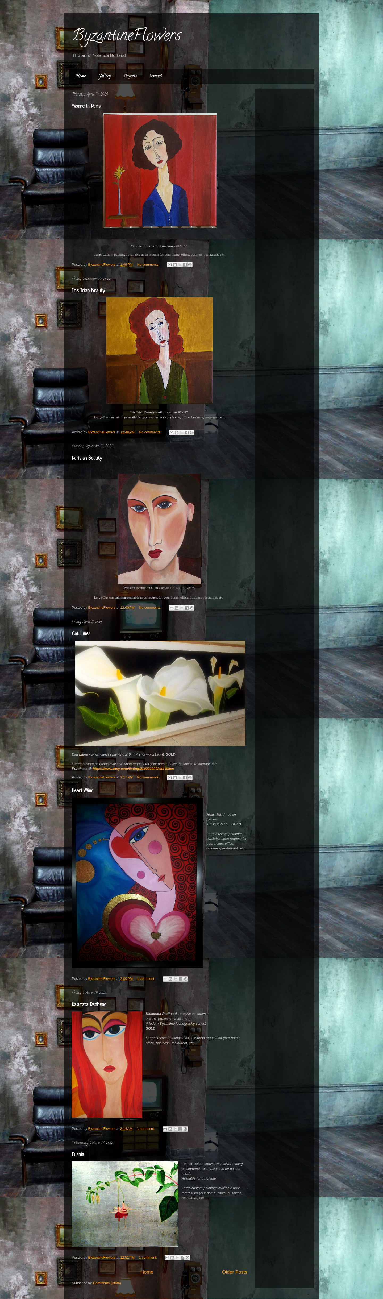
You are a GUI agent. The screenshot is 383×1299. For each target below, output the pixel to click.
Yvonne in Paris (86, 106)
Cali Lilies (81, 633)
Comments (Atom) (107, 1283)
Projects (130, 76)
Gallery (104, 76)
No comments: (148, 265)
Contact (155, 76)
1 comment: (146, 979)
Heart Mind (82, 790)
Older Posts (234, 1272)
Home (81, 76)
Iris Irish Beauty (88, 290)
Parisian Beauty (87, 458)
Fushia (78, 1154)
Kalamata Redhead (89, 1004)
